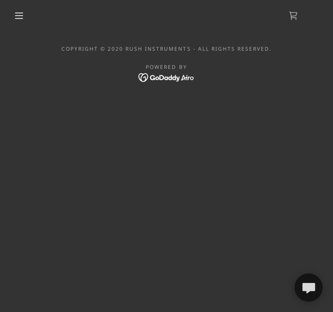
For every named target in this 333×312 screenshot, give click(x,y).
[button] (19, 15)
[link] (293, 15)
